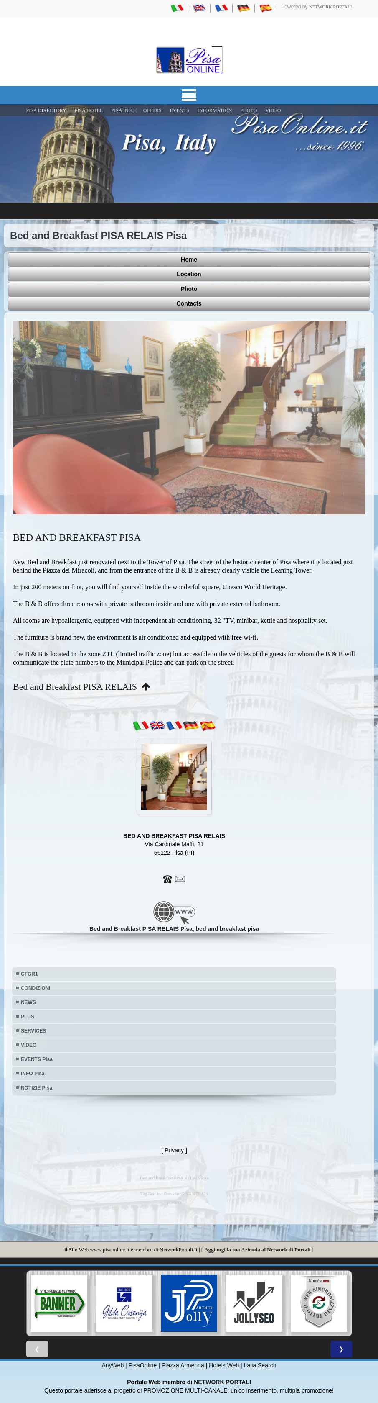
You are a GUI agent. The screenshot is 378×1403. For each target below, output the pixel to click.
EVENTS (179, 110)
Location (189, 274)
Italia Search (260, 1365)
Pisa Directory (46, 110)
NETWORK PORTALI (222, 1382)
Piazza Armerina (183, 1365)
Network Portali (330, 6)
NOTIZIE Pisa (36, 1088)
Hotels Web (224, 1365)
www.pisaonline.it (109, 1249)
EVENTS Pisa (37, 1059)
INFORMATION (215, 110)
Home (189, 259)
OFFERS (152, 110)
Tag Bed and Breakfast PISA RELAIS (174, 1194)
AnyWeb (113, 1365)
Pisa (134, 1365)
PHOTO (248, 110)
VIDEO (273, 110)
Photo (189, 288)
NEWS (28, 1002)
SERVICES (33, 1031)
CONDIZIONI (36, 988)
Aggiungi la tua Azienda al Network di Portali (257, 1249)
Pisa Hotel (89, 110)
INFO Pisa (33, 1074)
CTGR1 (29, 974)
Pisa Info (122, 110)
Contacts (189, 303)
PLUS (27, 1017)
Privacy (174, 1150)
